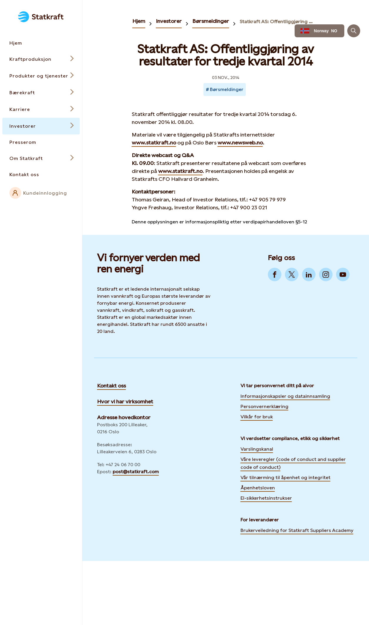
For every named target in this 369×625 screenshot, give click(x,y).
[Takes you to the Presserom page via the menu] (41, 142)
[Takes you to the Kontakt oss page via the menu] (41, 174)
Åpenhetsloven (258, 488)
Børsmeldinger (210, 21)
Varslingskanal (257, 449)
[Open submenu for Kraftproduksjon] (41, 59)
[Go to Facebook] (274, 274)
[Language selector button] (319, 30)
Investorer (169, 21)
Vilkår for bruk (257, 417)
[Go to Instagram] (326, 274)
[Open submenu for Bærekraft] (41, 92)
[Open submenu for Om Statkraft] (41, 158)
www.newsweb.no (240, 142)
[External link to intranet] (41, 192)
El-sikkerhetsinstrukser (266, 498)
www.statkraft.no (154, 142)
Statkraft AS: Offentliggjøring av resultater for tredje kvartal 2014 (277, 21)
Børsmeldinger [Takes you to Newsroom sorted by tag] (226, 89)
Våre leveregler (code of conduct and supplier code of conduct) (293, 463)
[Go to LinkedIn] (308, 274)
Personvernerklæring (264, 405)
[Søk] (353, 30)
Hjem (138, 21)
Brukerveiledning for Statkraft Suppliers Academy (297, 529)
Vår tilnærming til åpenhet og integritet (285, 477)
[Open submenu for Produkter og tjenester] (41, 76)
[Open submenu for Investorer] (41, 126)
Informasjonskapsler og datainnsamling (285, 395)
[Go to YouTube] (343, 274)
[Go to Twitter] (291, 274)
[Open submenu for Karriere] (41, 109)
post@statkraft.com (136, 471)
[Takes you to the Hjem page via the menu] (41, 43)
